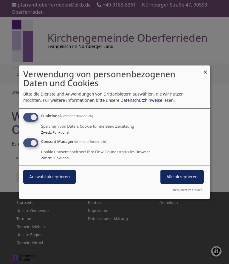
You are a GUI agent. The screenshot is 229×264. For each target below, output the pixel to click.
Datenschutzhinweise (141, 100)
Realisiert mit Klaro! (188, 190)
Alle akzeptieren (182, 176)
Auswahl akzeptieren (49, 176)
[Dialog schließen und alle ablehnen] (205, 69)
